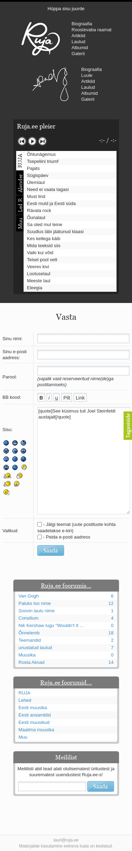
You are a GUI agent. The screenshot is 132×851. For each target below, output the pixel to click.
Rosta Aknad (32, 662)
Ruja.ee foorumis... (66, 585)
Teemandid (30, 640)
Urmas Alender (50, 84)
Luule (87, 75)
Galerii (78, 53)
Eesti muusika (33, 707)
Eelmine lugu (22, 141)
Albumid (79, 47)
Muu (23, 737)
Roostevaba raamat (91, 29)
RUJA (40, 38)
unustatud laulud (35, 647)
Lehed (25, 700)
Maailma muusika (36, 729)
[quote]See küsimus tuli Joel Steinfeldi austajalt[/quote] (83, 460)
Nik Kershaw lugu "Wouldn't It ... (51, 625)
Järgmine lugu (42, 141)
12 (110, 603)
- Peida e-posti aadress (66, 537)
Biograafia (81, 23)
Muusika (27, 655)
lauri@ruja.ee (66, 840)
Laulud (78, 41)
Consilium (29, 618)
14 (110, 662)
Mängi (32, 141)
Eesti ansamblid (35, 715)
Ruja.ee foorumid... (66, 682)
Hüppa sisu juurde (66, 8)
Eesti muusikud (34, 722)
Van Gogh (29, 596)
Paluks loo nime (35, 603)
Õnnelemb (29, 632)
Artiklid (78, 35)
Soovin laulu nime (37, 610)
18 (110, 632)
